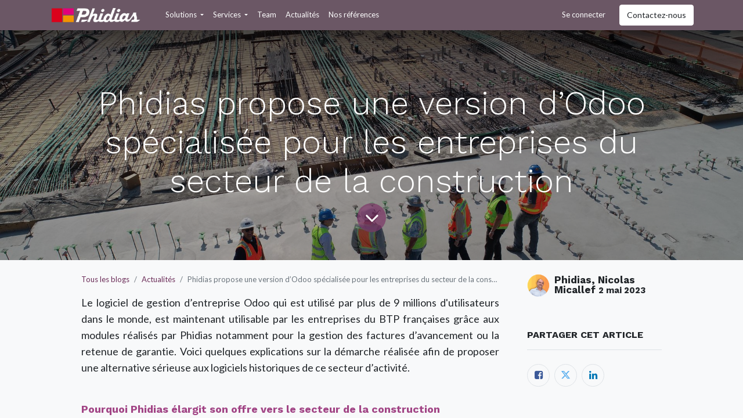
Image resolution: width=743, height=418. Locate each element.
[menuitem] (267, 15)
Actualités (158, 279)
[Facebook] (538, 375)
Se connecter (583, 14)
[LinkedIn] (593, 375)
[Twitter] (565, 375)
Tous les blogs (105, 279)
